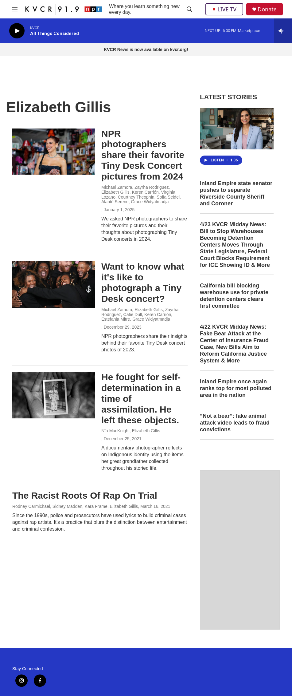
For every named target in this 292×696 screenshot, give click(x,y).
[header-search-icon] (189, 9)
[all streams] (283, 30)
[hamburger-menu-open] (14, 9)
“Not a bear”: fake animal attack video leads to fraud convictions (235, 423)
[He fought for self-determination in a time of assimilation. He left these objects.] (53, 395)
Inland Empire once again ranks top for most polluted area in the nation (235, 388)
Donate (267, 9)
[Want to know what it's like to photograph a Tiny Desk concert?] (53, 284)
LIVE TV (224, 9)
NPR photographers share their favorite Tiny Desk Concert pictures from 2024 (142, 155)
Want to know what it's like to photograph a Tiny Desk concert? (143, 282)
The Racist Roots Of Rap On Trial (84, 495)
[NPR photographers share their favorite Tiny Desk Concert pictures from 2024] (53, 152)
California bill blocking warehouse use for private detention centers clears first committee (234, 296)
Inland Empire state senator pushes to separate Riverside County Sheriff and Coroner (236, 193)
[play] (17, 30)
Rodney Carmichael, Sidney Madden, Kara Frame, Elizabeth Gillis (75, 506)
